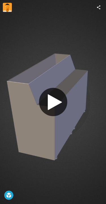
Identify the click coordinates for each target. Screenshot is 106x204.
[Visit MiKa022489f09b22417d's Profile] (7, 7)
